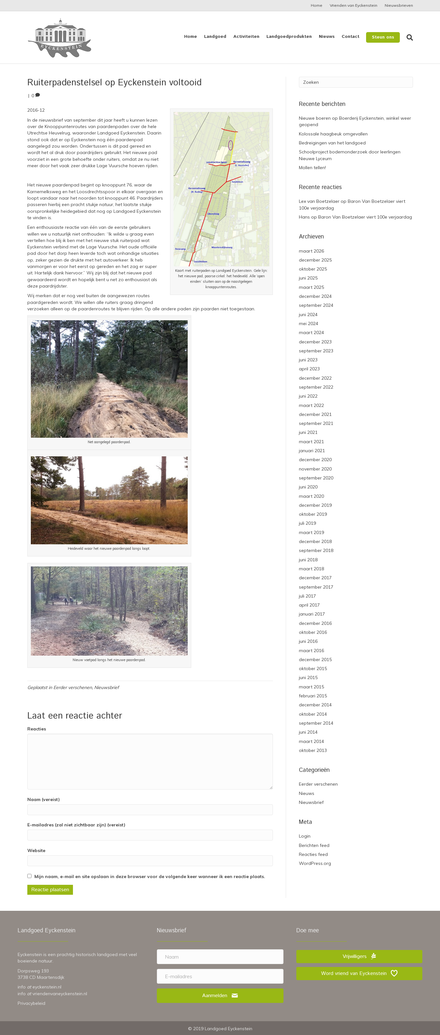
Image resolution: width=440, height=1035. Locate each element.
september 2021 (316, 423)
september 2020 (316, 478)
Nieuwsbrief (106, 687)
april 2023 (309, 369)
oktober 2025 (313, 269)
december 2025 (315, 260)
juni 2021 (308, 432)
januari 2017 (312, 614)
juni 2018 (308, 560)
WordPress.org (315, 863)
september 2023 (316, 351)
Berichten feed (314, 845)
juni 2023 (308, 360)
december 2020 (315, 459)
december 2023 (315, 342)
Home (316, 5)
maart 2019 (311, 532)
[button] (220, 995)
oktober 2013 (313, 750)
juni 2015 (308, 677)
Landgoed (215, 36)
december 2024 (315, 296)
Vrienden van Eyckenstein (353, 5)
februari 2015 (313, 696)
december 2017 (315, 578)
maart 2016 (311, 650)
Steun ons (383, 37)
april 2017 (309, 605)
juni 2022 (308, 396)
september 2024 (316, 305)
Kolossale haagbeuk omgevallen (333, 134)
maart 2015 (311, 687)
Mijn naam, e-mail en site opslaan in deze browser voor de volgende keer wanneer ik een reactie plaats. (149, 876)
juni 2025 (308, 278)
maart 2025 (311, 287)
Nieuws (327, 36)
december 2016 (315, 623)
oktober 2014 (313, 714)
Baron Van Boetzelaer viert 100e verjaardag (365, 217)
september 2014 (316, 723)
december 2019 (315, 505)
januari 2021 (312, 450)
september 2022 (316, 387)
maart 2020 (311, 496)
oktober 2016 (313, 632)
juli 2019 (307, 523)
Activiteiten (246, 36)
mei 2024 (308, 323)
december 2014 (315, 705)
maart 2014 (311, 741)
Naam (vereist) (43, 799)
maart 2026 (311, 251)
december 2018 (315, 541)
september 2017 (316, 587)
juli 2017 (307, 596)
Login (304, 836)
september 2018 (316, 550)
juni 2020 (308, 487)
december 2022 (315, 378)
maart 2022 (311, 405)
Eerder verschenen (72, 687)
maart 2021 (311, 441)
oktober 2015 (313, 668)
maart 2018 (311, 569)
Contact (350, 36)
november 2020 (315, 469)
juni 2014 (308, 732)
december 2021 (315, 414)
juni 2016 (308, 641)
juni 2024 (308, 314)
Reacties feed (313, 854)
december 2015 (315, 659)
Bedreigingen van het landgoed (332, 143)
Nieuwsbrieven (399, 5)
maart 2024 (311, 332)
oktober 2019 (313, 514)
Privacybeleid (31, 1003)
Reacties (36, 729)
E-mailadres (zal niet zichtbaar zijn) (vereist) (76, 825)
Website (36, 850)
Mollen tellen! (312, 167)
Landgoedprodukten (289, 36)
